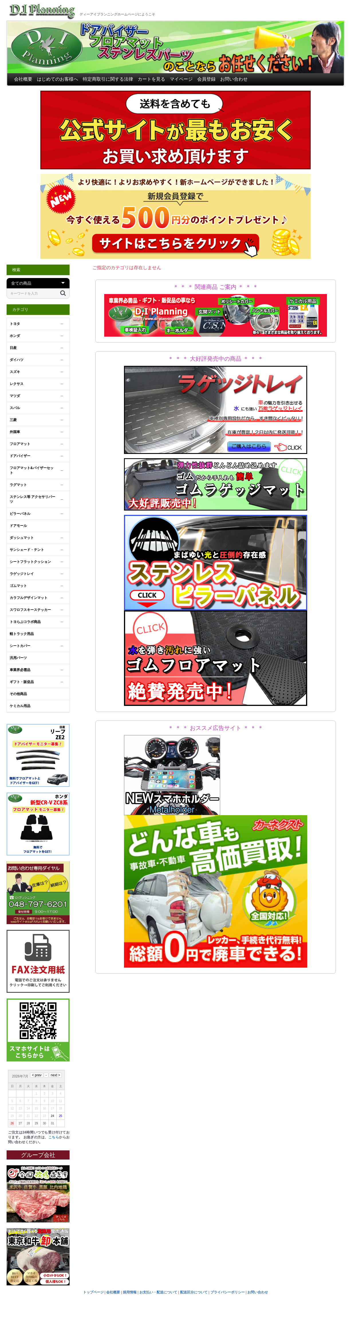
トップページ (93, 1292)
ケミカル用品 (20, 706)
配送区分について (194, 1292)
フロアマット (20, 444)
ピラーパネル (20, 514)
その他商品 (18, 694)
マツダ (15, 396)
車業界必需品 (20, 670)
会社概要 (23, 79)
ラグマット (18, 485)
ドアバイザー (20, 456)
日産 (13, 348)
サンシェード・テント (27, 550)
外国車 (15, 432)
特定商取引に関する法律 (108, 79)
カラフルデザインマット (29, 598)
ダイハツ (16, 360)
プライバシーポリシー (227, 1292)
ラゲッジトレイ (22, 574)
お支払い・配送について (158, 1292)
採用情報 (130, 1292)
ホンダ (15, 336)
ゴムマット (18, 586)
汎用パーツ (18, 658)
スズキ (15, 372)
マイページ (181, 79)
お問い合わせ (234, 79)
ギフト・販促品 (22, 682)
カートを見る (151, 79)
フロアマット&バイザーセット (32, 470)
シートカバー (20, 646)
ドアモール (18, 526)
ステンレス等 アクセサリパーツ (32, 499)
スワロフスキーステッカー (30, 610)
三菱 (13, 420)
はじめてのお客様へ (57, 79)
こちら (53, 1137)
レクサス (16, 384)
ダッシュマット (22, 538)
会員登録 (206, 79)
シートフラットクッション (30, 562)
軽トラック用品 (22, 634)
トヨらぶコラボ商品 (25, 622)
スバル (15, 408)
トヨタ (15, 324)
